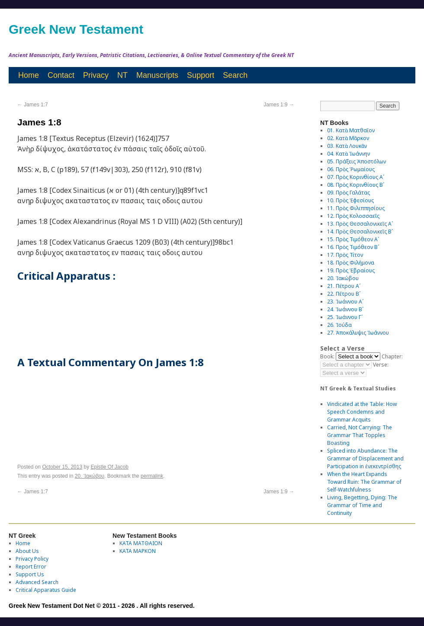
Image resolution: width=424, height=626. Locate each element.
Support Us (30, 574)
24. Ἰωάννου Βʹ (345, 309)
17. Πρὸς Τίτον (345, 255)
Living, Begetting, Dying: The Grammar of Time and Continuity (362, 505)
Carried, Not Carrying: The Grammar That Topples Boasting (359, 435)
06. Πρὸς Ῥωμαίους (351, 169)
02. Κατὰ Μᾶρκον (348, 138)
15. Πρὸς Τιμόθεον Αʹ (353, 239)
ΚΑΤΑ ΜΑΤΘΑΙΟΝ (140, 543)
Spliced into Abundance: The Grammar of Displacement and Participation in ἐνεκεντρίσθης (365, 458)
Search (235, 75)
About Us (27, 551)
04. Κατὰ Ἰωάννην (348, 153)
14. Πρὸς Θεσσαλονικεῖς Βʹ (360, 231)
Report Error (31, 566)
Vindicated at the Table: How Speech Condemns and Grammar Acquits (362, 411)
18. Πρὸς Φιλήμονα (350, 262)
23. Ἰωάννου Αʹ (345, 301)
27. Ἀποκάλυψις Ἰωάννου (358, 332)
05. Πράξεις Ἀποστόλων (356, 161)
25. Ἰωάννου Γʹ (345, 317)
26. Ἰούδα (339, 325)
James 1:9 (278, 105)
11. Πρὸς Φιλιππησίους (356, 208)
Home (28, 75)
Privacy (96, 75)
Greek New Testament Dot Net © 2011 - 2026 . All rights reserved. (102, 605)
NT (122, 75)
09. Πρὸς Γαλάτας (348, 192)
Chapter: (392, 356)
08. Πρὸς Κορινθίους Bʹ (355, 184)
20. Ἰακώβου (89, 476)
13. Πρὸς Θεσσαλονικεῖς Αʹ (360, 223)
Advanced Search (37, 582)
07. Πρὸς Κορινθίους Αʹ (355, 177)
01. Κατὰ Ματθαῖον (351, 130)
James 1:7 (32, 105)
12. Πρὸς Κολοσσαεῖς (353, 216)
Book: (327, 356)
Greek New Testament (76, 29)
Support (200, 75)
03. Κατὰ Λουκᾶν (347, 146)
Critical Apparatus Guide (46, 590)
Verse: (381, 364)
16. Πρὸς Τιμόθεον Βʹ (353, 247)
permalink (152, 476)
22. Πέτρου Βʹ (343, 293)
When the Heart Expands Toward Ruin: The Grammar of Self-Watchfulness (364, 481)
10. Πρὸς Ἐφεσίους (350, 200)
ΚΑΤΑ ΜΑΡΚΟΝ (137, 551)
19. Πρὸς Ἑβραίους (351, 270)
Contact (61, 75)
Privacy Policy (32, 558)
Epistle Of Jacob (109, 467)
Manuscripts (157, 75)
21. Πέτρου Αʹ (343, 286)
